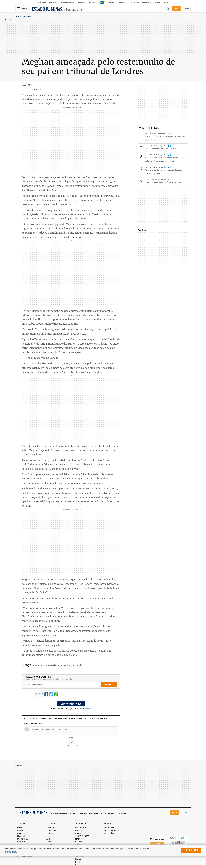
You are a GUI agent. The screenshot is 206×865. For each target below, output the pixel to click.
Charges (78, 842)
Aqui (48, 839)
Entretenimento (67, 2)
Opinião (78, 830)
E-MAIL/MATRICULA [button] (72, 746)
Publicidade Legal (24, 856)
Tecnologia (79, 856)
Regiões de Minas (82, 827)
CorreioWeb (109, 827)
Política (20, 830)
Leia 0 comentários (71, 703)
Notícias (42, 2)
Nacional (21, 836)
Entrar (186, 8)
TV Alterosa (133, 2)
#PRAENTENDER (82, 836)
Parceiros (146, 2)
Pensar (78, 862)
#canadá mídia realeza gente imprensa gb (57, 665)
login (79, 708)
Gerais (20, 827)
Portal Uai (50, 827)
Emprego (79, 839)
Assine (176, 8)
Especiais (79, 833)
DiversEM (21, 842)
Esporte (52, 2)
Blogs (48, 836)
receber (109, 684)
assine (88, 708)
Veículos (82, 2)
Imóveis (92, 2)
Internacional (73, 9)
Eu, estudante (109, 833)
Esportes (79, 859)
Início (17, 16)
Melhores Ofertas (117, 2)
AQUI (166, 2)
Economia (21, 833)
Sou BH (157, 2)
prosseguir (191, 850)
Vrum (48, 842)
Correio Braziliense (111, 830)
